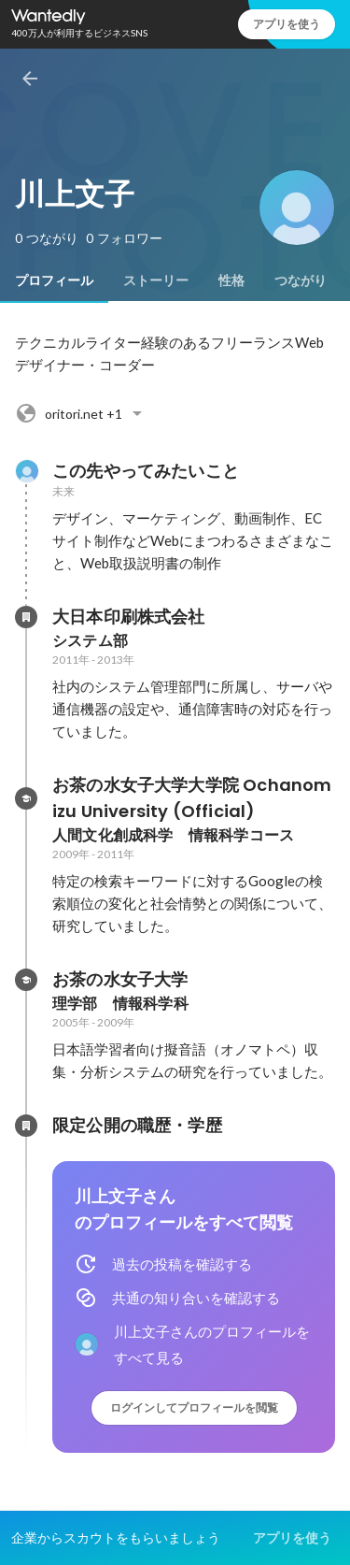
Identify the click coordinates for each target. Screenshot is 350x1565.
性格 (231, 280)
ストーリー (156, 280)
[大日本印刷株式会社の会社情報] (26, 617)
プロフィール (54, 280)
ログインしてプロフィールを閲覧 (194, 1407)
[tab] (54, 280)
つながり (300, 280)
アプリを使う (286, 24)
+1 (81, 413)
